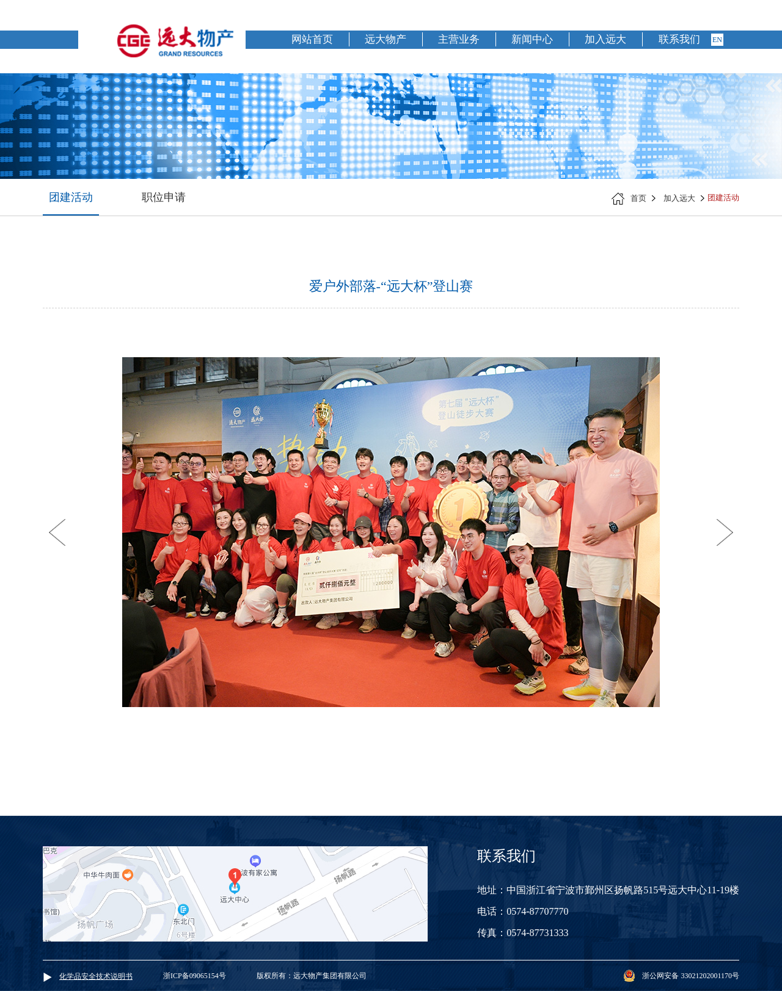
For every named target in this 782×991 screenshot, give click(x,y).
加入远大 (605, 39)
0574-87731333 (537, 932)
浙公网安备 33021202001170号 (690, 975)
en (717, 39)
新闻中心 (532, 39)
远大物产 (385, 39)
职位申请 (164, 197)
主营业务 (459, 39)
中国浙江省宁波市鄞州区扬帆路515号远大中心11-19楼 (622, 890)
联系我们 (679, 39)
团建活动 (71, 197)
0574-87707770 (537, 911)
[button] (57, 532)
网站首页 (312, 39)
